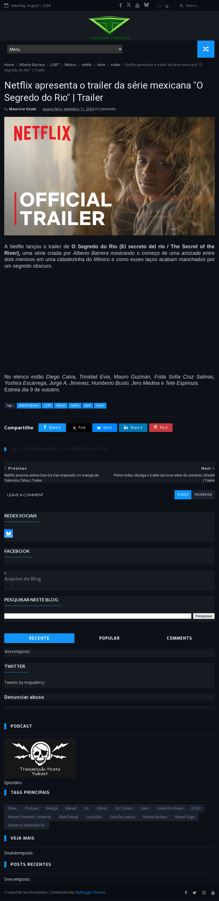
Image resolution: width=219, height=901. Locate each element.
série (101, 65)
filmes (102, 809)
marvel (71, 809)
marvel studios (155, 818)
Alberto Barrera (32, 65)
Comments (179, 639)
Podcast (31, 809)
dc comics (124, 809)
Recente (39, 639)
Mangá (51, 809)
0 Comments (105, 110)
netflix (87, 65)
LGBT (54, 65)
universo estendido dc (26, 826)
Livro (145, 809)
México (70, 65)
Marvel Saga (184, 818)
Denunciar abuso (24, 698)
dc (87, 809)
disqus (182, 496)
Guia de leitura (122, 818)
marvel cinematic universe (29, 818)
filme (12, 809)
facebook (203, 496)
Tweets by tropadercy (24, 683)
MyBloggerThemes (90, 893)
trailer (116, 65)
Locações (94, 818)
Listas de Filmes (170, 809)
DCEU (195, 809)
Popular (109, 639)
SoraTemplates (35, 893)
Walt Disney (68, 818)
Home (9, 65)
